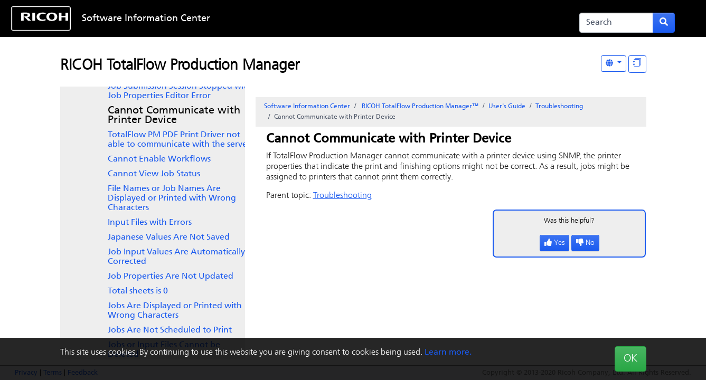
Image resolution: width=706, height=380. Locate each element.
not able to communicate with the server (179, 140)
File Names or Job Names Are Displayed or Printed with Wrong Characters (172, 198)
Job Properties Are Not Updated (170, 276)
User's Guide (506, 106)
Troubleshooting (559, 106)
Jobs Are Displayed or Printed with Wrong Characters (175, 311)
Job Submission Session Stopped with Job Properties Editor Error (180, 91)
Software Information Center (146, 19)
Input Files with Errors (150, 222)
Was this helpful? (569, 220)
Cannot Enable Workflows (159, 159)
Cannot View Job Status (154, 174)
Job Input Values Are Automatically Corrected (176, 257)
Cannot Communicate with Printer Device (174, 115)
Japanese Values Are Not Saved (169, 237)
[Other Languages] (613, 63)
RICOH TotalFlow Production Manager (179, 66)
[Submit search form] (664, 23)
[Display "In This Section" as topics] (637, 64)
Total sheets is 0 (138, 291)
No (585, 243)
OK (630, 359)
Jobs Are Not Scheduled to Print (170, 330)
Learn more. (448, 352)
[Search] (616, 23)
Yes (554, 243)
